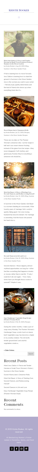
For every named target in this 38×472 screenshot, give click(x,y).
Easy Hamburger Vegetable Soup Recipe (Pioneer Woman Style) (17, 319)
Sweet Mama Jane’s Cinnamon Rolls (16, 130)
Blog (27, 66)
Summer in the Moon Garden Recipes (16, 135)
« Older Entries (9, 350)
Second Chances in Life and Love (15, 256)
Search (31, 354)
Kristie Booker (10, 66)
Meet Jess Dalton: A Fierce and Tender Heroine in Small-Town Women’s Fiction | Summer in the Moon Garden (18, 62)
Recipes (27, 132)
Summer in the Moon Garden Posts (15, 69)
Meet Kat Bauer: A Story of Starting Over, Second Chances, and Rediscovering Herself (19, 193)
